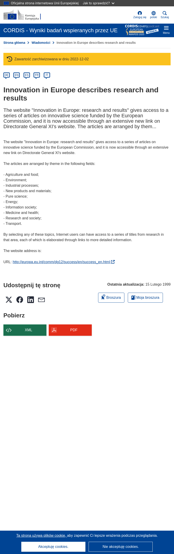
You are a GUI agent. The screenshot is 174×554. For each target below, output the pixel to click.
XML (28, 330)
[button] (153, 15)
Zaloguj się (139, 15)
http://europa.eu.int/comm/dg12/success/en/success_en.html (64, 262)
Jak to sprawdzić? (98, 3)
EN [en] (17, 75)
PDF (73, 330)
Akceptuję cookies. (53, 547)
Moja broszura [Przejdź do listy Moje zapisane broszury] (145, 297)
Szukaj (165, 15)
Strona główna (14, 42)
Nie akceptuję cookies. (121, 547)
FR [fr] (37, 75)
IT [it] (47, 75)
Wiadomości (40, 42)
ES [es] (27, 75)
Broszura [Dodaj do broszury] (111, 296)
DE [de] (7, 75)
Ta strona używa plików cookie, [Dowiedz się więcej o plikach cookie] (41, 535)
